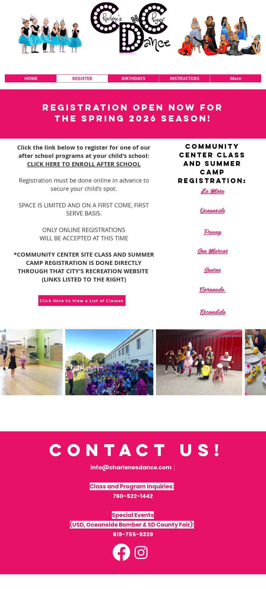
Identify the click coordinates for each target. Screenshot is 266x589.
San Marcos (212, 250)
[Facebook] (121, 552)
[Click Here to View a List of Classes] (82, 300)
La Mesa (212, 190)
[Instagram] (141, 552)
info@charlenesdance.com (131, 467)
